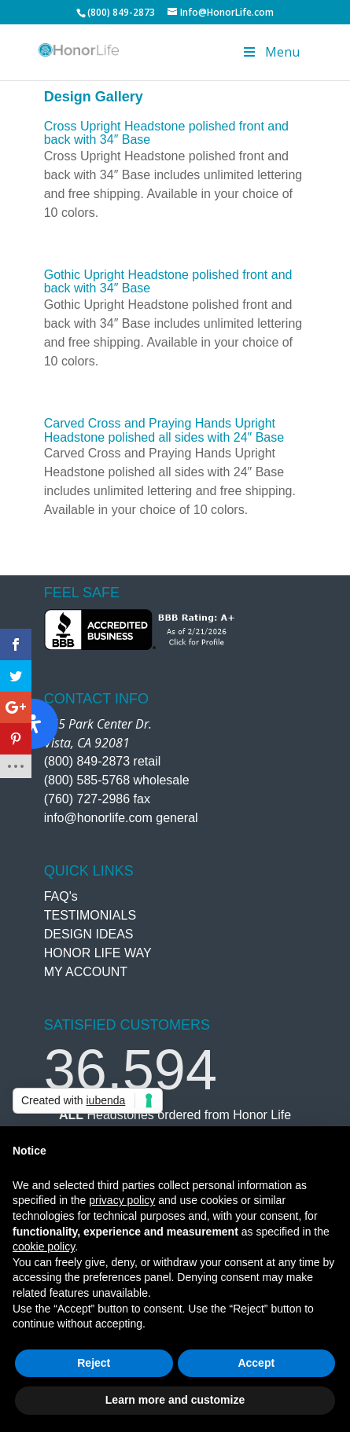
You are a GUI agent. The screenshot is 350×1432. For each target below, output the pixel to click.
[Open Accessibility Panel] (33, 724)
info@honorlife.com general (121, 817)
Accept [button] (256, 1363)
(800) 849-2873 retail (102, 761)
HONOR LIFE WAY (98, 953)
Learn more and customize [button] (175, 1399)
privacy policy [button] (122, 1200)
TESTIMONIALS (90, 915)
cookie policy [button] (44, 1246)
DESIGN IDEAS (89, 934)
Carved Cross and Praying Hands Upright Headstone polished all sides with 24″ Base (164, 430)
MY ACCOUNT (85, 972)
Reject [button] (93, 1363)
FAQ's (61, 896)
